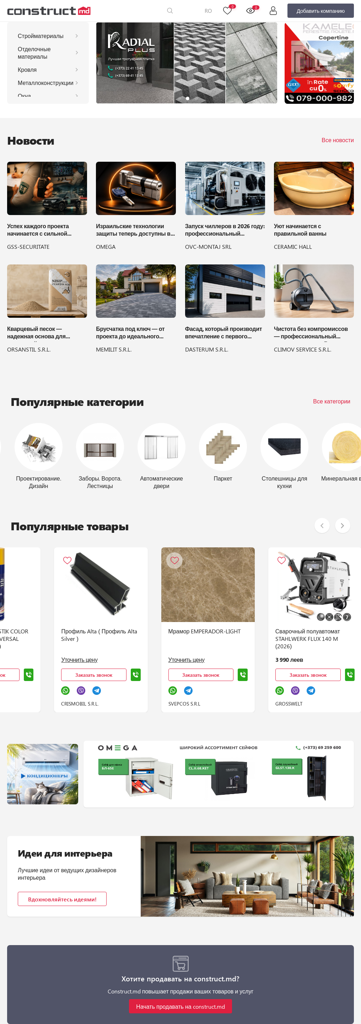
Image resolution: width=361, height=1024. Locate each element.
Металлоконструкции (46, 82)
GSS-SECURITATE (28, 246)
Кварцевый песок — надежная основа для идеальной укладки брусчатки (36, 333)
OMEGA (105, 246)
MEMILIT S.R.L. (113, 349)
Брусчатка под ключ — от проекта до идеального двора (130, 333)
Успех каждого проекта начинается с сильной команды (38, 230)
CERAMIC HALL (293, 246)
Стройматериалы (41, 35)
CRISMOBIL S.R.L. (90, 703)
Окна (24, 96)
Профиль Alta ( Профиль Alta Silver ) (109, 634)
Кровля (27, 69)
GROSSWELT (309, 703)
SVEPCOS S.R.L (200, 703)
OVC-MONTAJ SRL (208, 246)
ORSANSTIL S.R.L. (28, 349)
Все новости (338, 140)
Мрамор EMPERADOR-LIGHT (220, 631)
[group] (187, 63)
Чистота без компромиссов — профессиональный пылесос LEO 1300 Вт (311, 333)
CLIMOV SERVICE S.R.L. (302, 349)
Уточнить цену (90, 659)
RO (208, 10)
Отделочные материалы (34, 52)
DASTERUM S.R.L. (206, 349)
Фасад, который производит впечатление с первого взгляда (223, 333)
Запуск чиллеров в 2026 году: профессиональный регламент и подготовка (225, 230)
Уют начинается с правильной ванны (300, 229)
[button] (179, 98)
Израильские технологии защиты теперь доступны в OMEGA (133, 230)
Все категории (331, 401)
